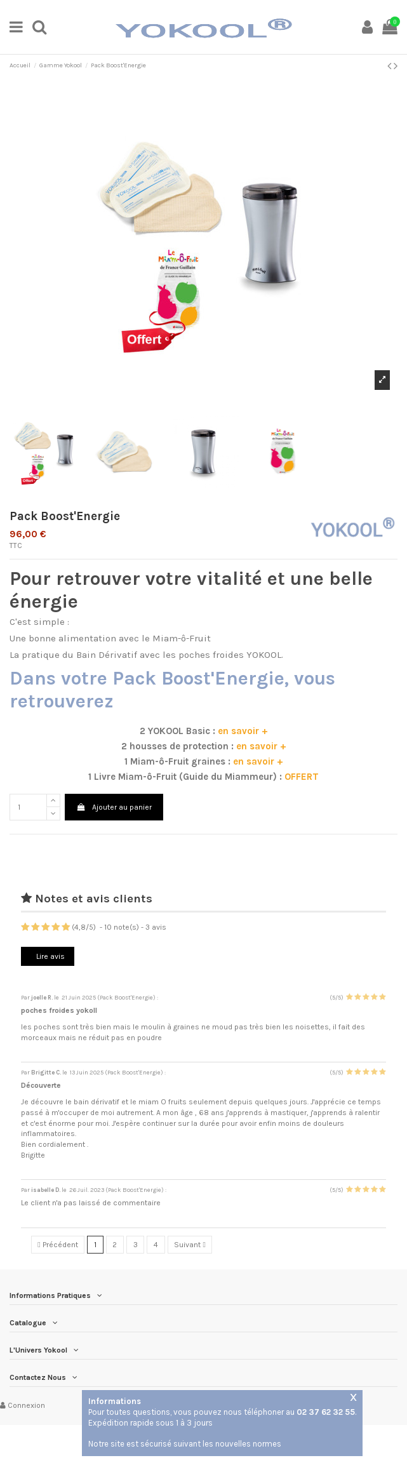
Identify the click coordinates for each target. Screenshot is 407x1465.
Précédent (57, 1244)
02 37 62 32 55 (326, 1412)
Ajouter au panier (113, 807)
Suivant (189, 1244)
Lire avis (49, 956)
